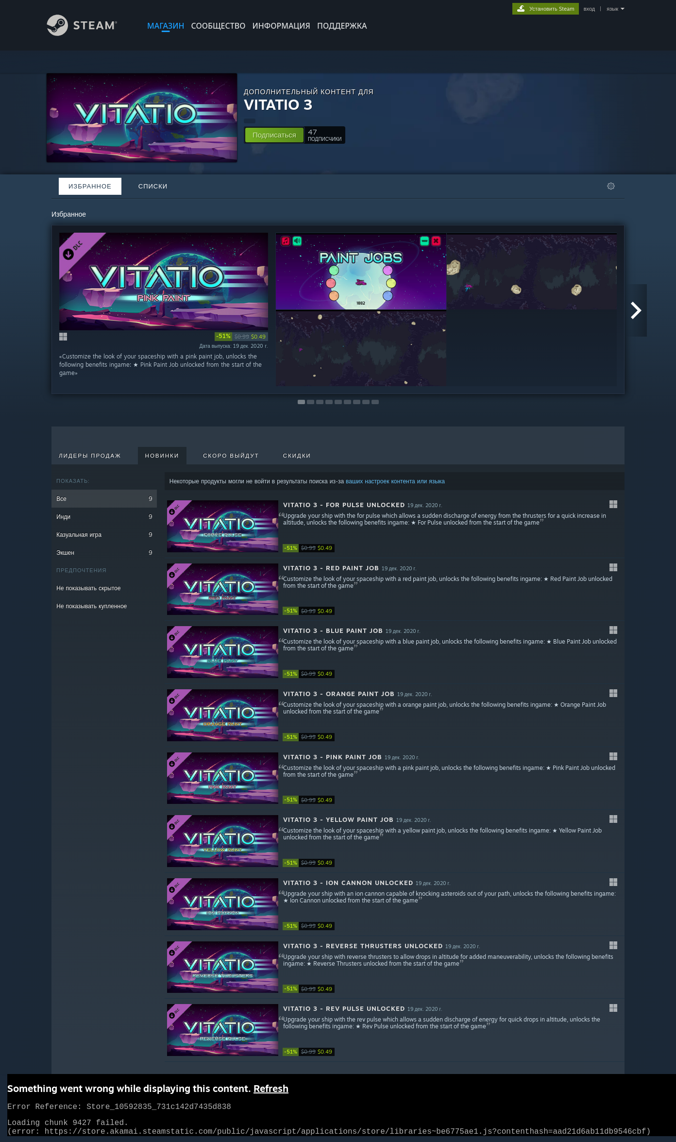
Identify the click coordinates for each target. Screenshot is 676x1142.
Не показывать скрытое (88, 588)
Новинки (162, 455)
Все (104, 498)
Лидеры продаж (90, 455)
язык (612, 8)
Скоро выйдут (231, 455)
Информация (281, 26)
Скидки (297, 455)
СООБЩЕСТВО (218, 26)
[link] (241, 336)
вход (589, 8)
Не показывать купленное (91, 606)
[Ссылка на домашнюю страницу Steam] (89, 33)
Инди (104, 516)
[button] (274, 135)
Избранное (90, 186)
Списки (153, 186)
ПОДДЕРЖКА (342, 26)
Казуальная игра (104, 534)
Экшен (104, 552)
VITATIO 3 (278, 104)
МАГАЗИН (165, 26)
